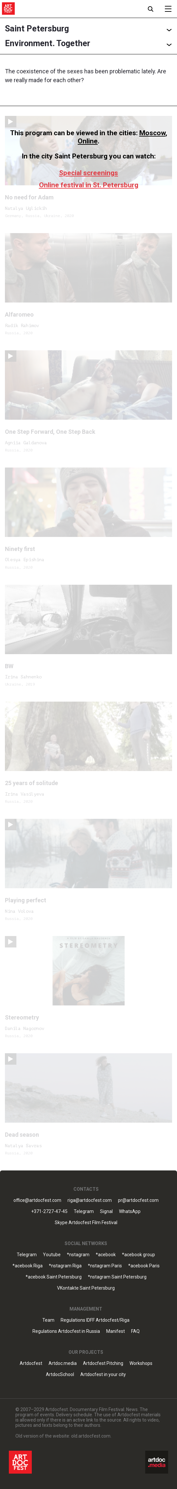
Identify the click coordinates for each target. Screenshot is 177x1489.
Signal (106, 1211)
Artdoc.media (63, 1363)
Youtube (52, 1254)
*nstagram (78, 1254)
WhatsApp (130, 1211)
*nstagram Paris (105, 1265)
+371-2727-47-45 (49, 1211)
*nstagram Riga (65, 1265)
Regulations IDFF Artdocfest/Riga (95, 1320)
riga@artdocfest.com (90, 1200)
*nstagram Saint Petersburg (117, 1277)
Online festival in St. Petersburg (88, 185)
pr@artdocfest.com (138, 1200)
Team (48, 1320)
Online (88, 141)
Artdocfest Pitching (103, 1363)
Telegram (84, 1211)
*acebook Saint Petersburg (54, 1277)
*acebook (106, 1254)
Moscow (152, 133)
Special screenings (88, 173)
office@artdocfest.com (37, 1200)
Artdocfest (31, 1363)
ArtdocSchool (60, 1374)
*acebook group (138, 1254)
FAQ (135, 1331)
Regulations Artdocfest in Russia (66, 1331)
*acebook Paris (144, 1265)
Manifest (115, 1331)
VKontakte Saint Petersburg (86, 1288)
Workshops (140, 1363)
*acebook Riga (27, 1265)
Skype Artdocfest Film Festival (86, 1222)
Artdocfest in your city (103, 1374)
